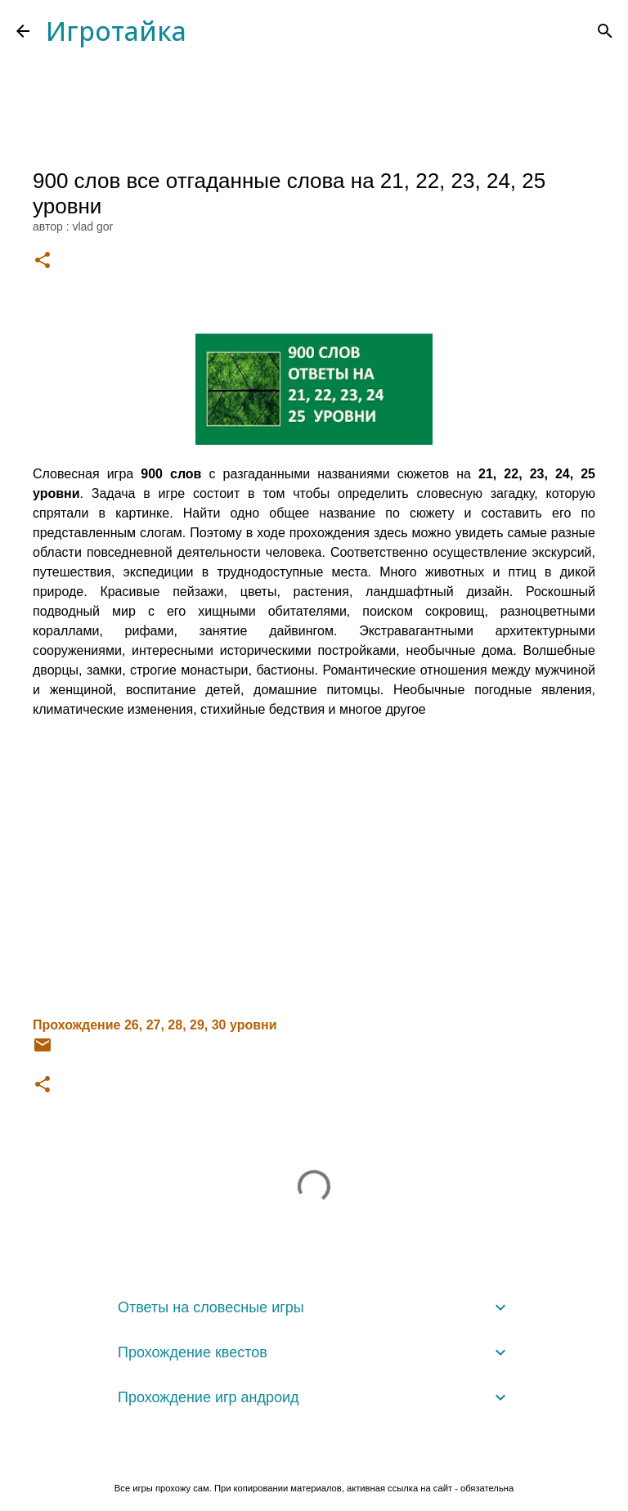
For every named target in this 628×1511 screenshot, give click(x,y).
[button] (42, 261)
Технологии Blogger (314, 1454)
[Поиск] (605, 31)
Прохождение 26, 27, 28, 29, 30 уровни (155, 1025)
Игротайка (116, 30)
